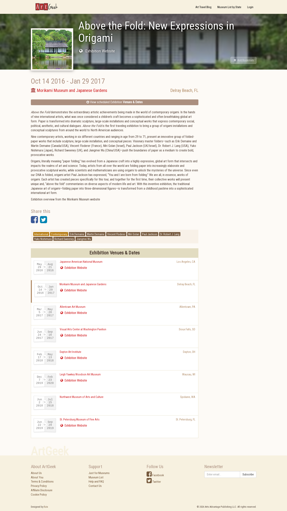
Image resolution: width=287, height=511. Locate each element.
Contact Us (95, 486)
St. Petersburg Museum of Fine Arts (79, 419)
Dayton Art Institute (70, 351)
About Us (36, 473)
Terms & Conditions (42, 481)
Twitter (154, 482)
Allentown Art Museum (72, 306)
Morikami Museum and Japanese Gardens (83, 284)
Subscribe (248, 474)
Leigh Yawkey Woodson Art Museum (80, 374)
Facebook (155, 475)
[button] (243, 60)
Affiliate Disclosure (41, 490)
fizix (46, 506)
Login (250, 7)
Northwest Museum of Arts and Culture (81, 397)
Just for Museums (99, 473)
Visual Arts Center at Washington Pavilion (83, 329)
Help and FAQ (96, 481)
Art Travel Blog (203, 7)
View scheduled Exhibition (114, 102)
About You (37, 477)
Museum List (96, 477)
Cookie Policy (39, 494)
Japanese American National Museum (81, 261)
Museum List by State (229, 7)
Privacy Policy (39, 486)
